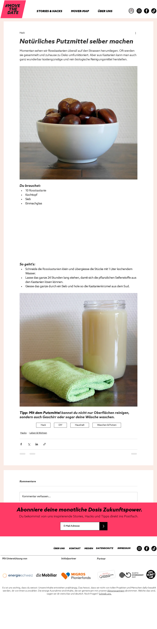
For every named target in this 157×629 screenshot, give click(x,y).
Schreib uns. (105, 594)
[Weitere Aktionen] (135, 33)
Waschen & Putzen (106, 425)
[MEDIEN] (86, 549)
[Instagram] (139, 10)
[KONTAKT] (73, 549)
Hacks (23, 433)
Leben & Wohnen (38, 433)
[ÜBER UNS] (57, 549)
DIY (60, 425)
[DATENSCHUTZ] (103, 548)
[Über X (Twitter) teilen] (28, 444)
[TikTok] (153, 10)
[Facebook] (146, 10)
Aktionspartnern (116, 591)
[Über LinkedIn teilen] (36, 444)
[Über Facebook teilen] (21, 444)
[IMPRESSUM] (123, 548)
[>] (103, 526)
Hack (43, 425)
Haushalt (79, 425)
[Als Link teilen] (44, 444)
